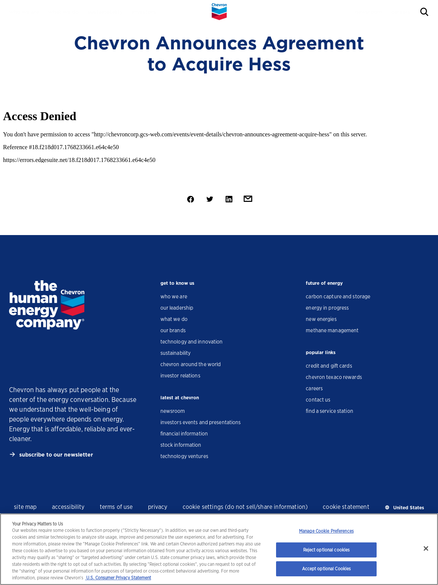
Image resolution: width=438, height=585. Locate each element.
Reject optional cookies (326, 550)
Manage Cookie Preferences (326, 531)
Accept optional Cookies (326, 568)
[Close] (426, 548)
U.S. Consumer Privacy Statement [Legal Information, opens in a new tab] (118, 577)
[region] (219, 549)
